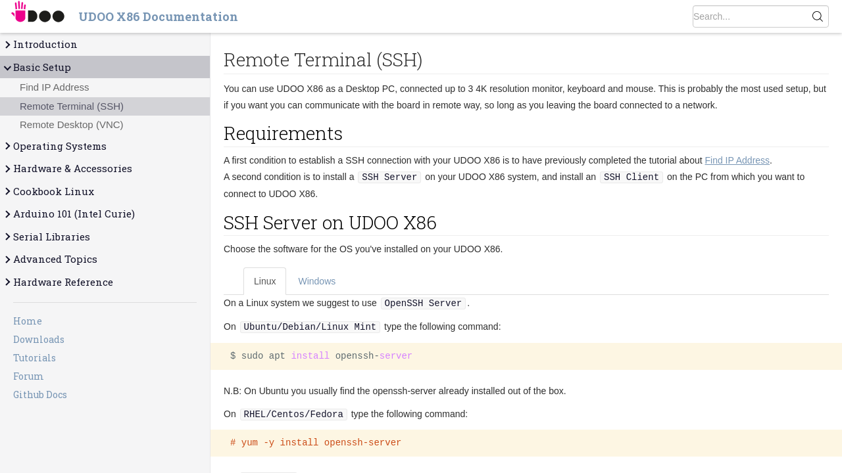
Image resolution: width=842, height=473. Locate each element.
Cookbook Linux (48, 191)
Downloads (38, 339)
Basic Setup (37, 67)
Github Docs (40, 394)
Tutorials (34, 357)
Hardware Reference (58, 282)
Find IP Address (54, 87)
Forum (28, 376)
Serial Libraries (46, 236)
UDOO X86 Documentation (158, 16)
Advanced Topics (50, 259)
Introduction (40, 44)
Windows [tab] (316, 281)
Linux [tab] (265, 281)
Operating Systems (55, 146)
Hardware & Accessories (67, 168)
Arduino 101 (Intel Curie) (69, 213)
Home (27, 321)
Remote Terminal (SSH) (72, 106)
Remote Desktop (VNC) (72, 124)
